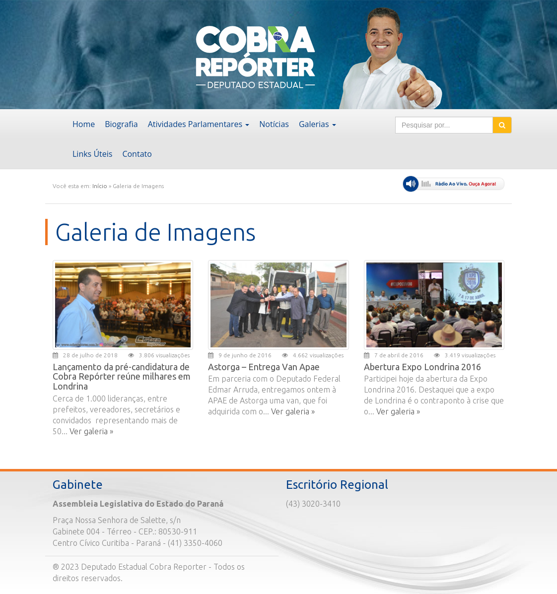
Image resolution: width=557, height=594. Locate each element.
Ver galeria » (91, 431)
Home (83, 124)
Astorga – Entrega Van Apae (264, 367)
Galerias (317, 124)
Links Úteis (92, 153)
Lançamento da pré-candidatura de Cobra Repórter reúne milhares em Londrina (122, 377)
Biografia (121, 124)
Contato (136, 153)
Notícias (274, 124)
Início (99, 186)
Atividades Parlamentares (199, 124)
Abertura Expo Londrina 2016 (422, 367)
